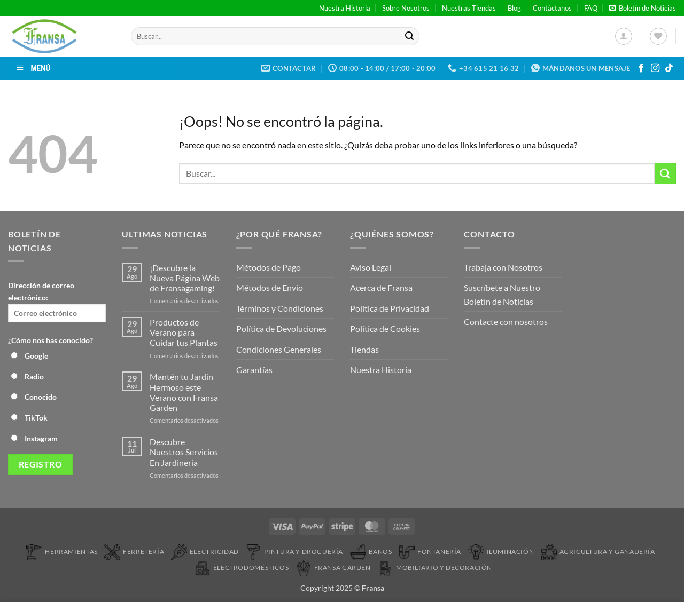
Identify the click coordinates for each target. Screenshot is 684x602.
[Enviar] (409, 36)
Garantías (254, 370)
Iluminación (501, 552)
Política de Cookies (385, 328)
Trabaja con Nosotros (503, 267)
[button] (642, 8)
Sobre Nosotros (406, 8)
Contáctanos (552, 8)
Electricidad (205, 552)
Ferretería (134, 552)
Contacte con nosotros (506, 321)
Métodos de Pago (268, 267)
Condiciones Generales (278, 349)
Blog (514, 8)
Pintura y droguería (294, 552)
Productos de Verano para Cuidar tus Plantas (183, 332)
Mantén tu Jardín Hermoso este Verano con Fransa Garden (184, 392)
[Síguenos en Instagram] (655, 68)
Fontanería (430, 552)
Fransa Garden (333, 568)
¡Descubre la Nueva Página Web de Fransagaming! (185, 278)
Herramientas (61, 552)
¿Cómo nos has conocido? (50, 340)
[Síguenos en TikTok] (669, 68)
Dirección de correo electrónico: (57, 301)
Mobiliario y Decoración (434, 568)
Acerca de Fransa (381, 287)
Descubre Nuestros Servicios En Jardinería (184, 452)
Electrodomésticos (242, 568)
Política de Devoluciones (281, 328)
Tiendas (364, 349)
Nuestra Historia (344, 8)
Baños (371, 552)
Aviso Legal (370, 267)
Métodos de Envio (269, 287)
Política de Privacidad (389, 308)
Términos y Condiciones (279, 308)
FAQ (590, 8)
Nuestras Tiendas (469, 8)
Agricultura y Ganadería (598, 552)
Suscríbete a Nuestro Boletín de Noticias (502, 294)
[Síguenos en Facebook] (641, 68)
